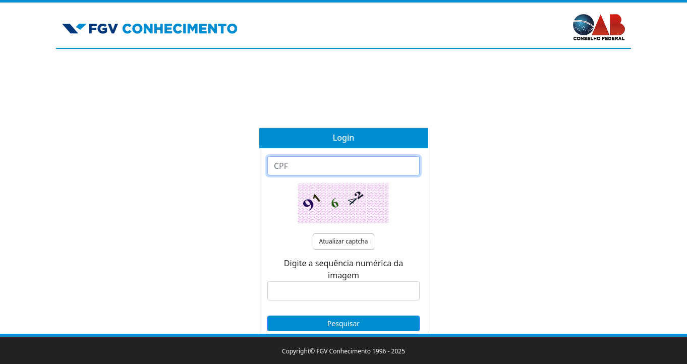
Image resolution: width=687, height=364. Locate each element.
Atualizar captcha (343, 241)
